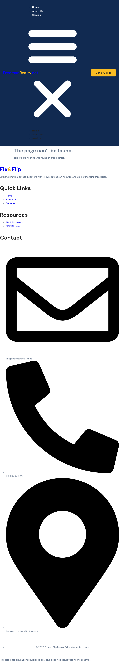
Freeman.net (20, 72)
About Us (37, 11)
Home (35, 7)
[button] (52, 72)
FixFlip (10, 169)
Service (36, 14)
